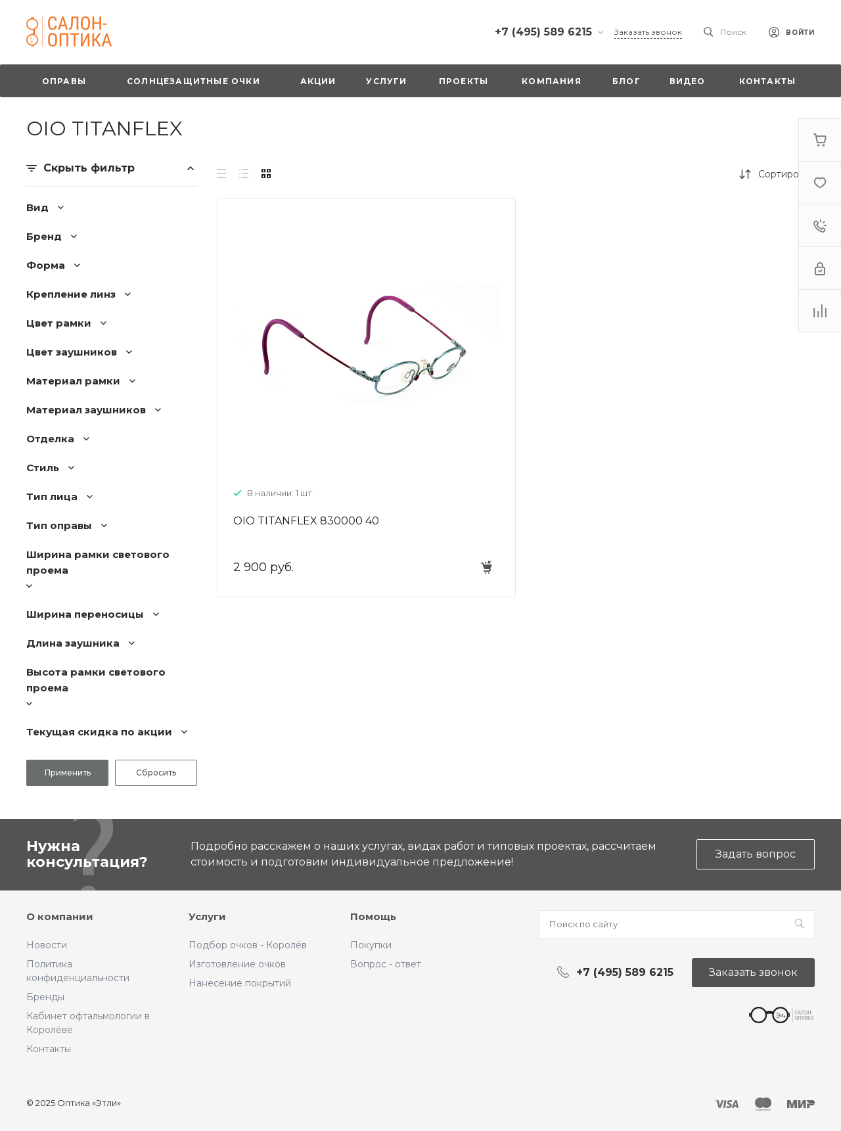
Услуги (207, 916)
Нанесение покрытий (240, 983)
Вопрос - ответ (385, 964)
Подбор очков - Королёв (248, 945)
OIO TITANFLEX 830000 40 (306, 521)
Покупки (371, 945)
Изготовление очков (237, 964)
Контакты (48, 1049)
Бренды (45, 997)
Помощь (373, 916)
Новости (46, 945)
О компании (59, 916)
